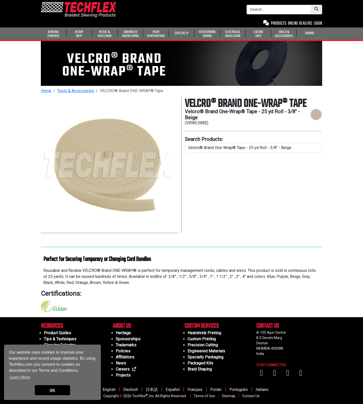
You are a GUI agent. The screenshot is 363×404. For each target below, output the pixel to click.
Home (46, 90)
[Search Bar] (279, 9)
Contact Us (251, 396)
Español (173, 389)
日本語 (152, 389)
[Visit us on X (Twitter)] (301, 374)
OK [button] (52, 390)
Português (238, 389)
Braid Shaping (200, 369)
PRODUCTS (278, 23)
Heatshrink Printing (204, 332)
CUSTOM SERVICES (202, 326)
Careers (126, 369)
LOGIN (318, 23)
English (109, 389)
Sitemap (228, 396)
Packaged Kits (200, 363)
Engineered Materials (206, 351)
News (121, 363)
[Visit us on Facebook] (261, 374)
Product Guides (57, 332)
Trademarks (126, 345)
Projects (123, 375)
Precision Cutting (203, 345)
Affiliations (125, 357)
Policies (123, 351)
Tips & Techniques (60, 339)
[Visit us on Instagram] (288, 374)
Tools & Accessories (75, 90)
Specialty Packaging (205, 357)
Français (195, 389)
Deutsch (130, 389)
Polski (216, 389)
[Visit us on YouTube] (275, 374)
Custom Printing (202, 339)
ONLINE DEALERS (300, 23)
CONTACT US (267, 326)
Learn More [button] (20, 377)
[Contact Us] (266, 23)
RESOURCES (52, 326)
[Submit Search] (316, 9)
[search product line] (253, 148)
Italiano (262, 389)
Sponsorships (128, 339)
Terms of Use (204, 396)
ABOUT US (122, 326)
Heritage (123, 332)
